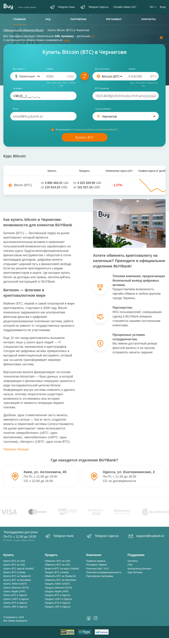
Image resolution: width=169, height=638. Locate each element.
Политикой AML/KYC (107, 129)
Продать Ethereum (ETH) (58, 587)
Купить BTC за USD (14, 564)
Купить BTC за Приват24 (17, 576)
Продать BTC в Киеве (57, 572)
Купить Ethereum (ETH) (16, 587)
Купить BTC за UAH (14, 561)
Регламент (114, 19)
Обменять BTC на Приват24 (60, 576)
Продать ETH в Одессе (57, 602)
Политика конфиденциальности (103, 572)
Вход (163, 6)
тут (93, 36)
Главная (19, 19)
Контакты (149, 19)
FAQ (48, 19)
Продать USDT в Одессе (58, 599)
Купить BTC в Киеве (14, 572)
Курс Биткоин (135, 572)
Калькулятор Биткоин (139, 568)
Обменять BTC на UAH (57, 561)
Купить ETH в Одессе (15, 602)
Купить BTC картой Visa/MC (18, 568)
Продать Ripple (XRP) (57, 591)
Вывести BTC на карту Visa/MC (62, 568)
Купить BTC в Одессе (15, 595)
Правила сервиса (95, 561)
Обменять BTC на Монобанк (60, 580)
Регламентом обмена (84, 129)
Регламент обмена (96, 564)
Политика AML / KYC (97, 568)
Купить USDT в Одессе (16, 599)
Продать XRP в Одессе (57, 606)
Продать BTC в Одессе (57, 595)
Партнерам (78, 19)
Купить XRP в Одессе (15, 606)
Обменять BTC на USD (57, 564)
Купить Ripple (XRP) (14, 591)
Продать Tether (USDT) (57, 583)
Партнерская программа (99, 576)
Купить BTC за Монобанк (17, 580)
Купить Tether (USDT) (15, 583)
